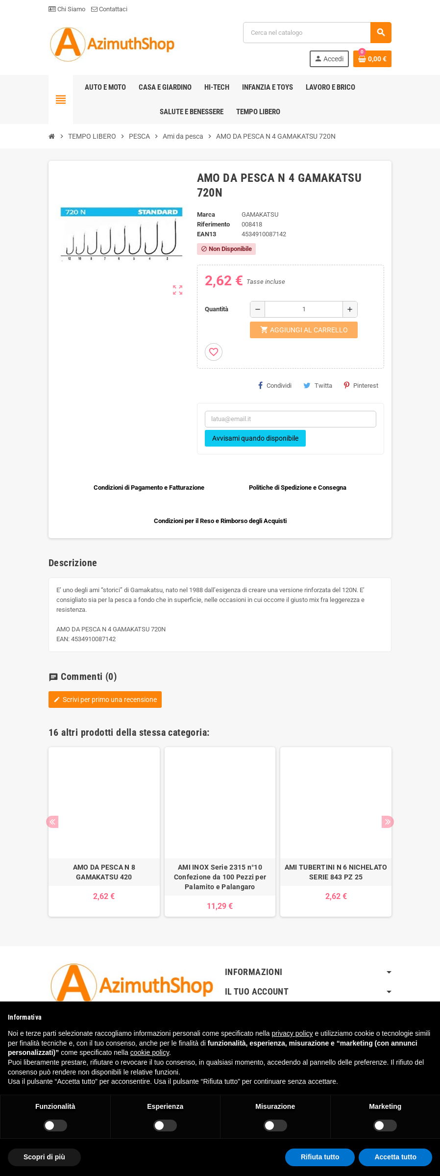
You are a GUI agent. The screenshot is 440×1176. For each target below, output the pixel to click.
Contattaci (109, 9)
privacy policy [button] (292, 1033)
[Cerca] (317, 32)
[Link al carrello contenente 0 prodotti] (372, 58)
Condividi (275, 385)
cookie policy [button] (149, 1052)
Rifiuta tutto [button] (320, 1157)
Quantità (216, 309)
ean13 (206, 234)
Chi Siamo (67, 9)
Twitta (317, 385)
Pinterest (361, 385)
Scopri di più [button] (44, 1157)
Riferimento (213, 224)
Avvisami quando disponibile (255, 438)
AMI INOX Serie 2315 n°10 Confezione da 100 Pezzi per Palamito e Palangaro (220, 877)
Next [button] (388, 822)
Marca (206, 214)
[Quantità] (304, 309)
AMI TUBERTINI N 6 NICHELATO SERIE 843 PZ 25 (336, 872)
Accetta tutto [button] (395, 1157)
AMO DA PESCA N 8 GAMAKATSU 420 (104, 872)
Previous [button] (52, 822)
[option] (104, 832)
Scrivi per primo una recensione (105, 699)
